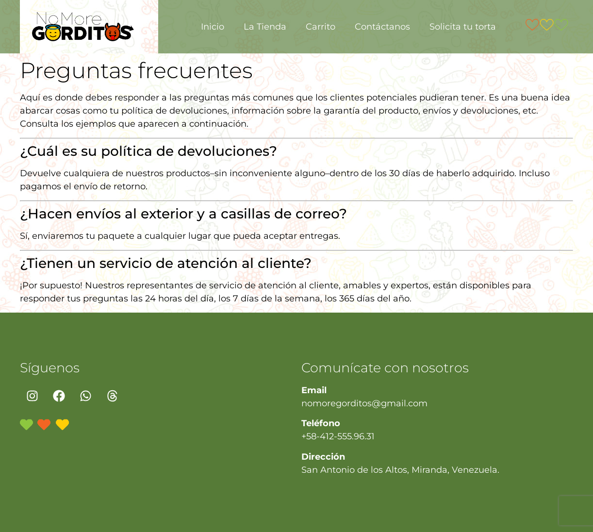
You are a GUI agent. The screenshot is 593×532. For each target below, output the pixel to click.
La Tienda (265, 26)
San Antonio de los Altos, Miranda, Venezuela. (400, 470)
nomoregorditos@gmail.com (364, 403)
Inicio (212, 26)
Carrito (320, 26)
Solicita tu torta (462, 26)
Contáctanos (382, 26)
